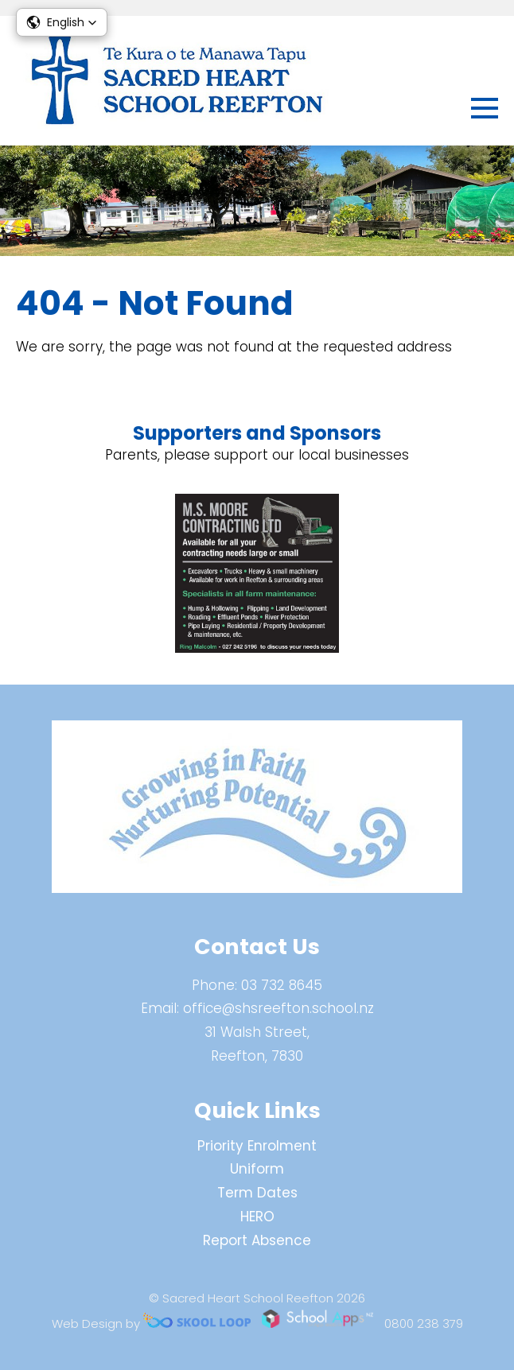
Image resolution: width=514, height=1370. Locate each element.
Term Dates (257, 1192)
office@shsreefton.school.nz (278, 1008)
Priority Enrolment (257, 1145)
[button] (61, 22)
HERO (257, 1216)
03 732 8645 (281, 985)
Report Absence (257, 1240)
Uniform (257, 1168)
